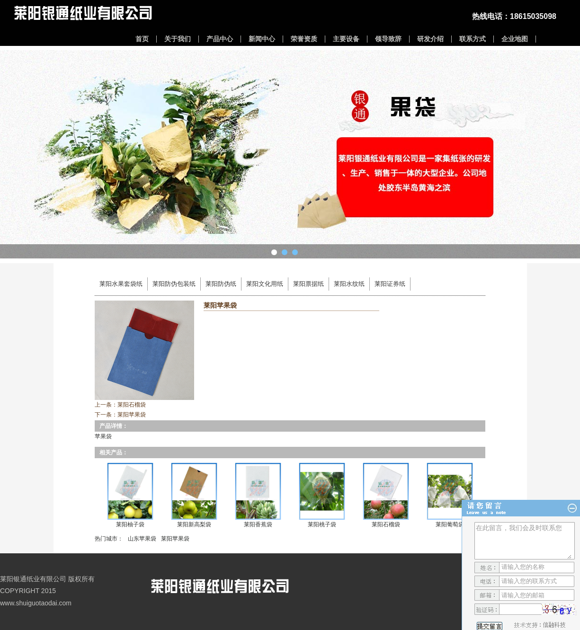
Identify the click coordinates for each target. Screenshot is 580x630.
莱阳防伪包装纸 (174, 283)
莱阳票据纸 (308, 283)
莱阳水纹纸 (349, 283)
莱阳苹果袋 (131, 414)
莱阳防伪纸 (220, 283)
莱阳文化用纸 (264, 283)
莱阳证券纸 (390, 283)
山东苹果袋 (142, 538)
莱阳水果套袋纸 (121, 283)
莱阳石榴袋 (131, 404)
